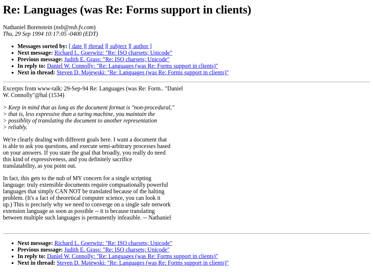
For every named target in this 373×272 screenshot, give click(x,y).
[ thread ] (96, 46)
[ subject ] (118, 46)
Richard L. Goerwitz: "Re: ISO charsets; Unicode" (113, 53)
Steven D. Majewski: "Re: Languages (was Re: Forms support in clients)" (143, 72)
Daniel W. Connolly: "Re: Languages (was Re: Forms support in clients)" (132, 66)
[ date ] (77, 46)
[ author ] (141, 46)
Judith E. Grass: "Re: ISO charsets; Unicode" (117, 59)
